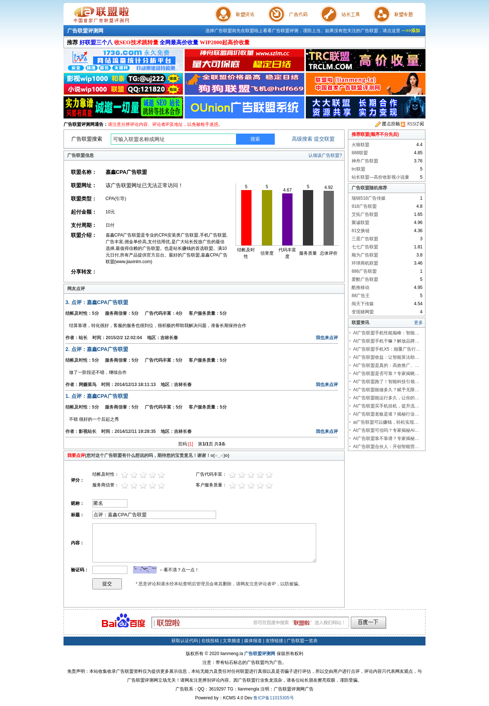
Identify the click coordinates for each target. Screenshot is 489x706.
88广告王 (361, 295)
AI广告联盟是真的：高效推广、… (386, 365)
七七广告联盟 (365, 246)
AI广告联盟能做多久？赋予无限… (386, 389)
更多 (418, 322)
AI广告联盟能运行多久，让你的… (386, 397)
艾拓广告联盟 (365, 214)
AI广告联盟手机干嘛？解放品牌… (386, 341)
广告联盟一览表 (302, 640)
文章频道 (231, 640)
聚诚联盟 (360, 222)
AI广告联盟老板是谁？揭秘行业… (386, 414)
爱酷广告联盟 (365, 279)
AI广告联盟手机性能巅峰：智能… (386, 332)
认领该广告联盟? (325, 155)
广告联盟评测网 (85, 31)
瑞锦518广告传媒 (369, 198)
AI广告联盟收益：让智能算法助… (386, 357)
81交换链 (361, 230)
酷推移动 (360, 287)
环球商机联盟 (365, 263)
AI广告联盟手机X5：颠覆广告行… (386, 349)
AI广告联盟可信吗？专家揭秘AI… (386, 430)
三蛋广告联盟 (365, 238)
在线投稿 (210, 640)
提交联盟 (324, 139)
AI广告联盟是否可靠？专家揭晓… (386, 373)
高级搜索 (302, 139)
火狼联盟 (360, 144)
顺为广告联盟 (365, 255)
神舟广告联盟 (365, 160)
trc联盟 (358, 169)
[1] (190, 444)
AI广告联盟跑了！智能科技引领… (386, 381)
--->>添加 (410, 30)
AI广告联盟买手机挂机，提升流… (386, 406)
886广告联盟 (364, 271)
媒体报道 (253, 640)
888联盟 (360, 152)
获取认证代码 (184, 640)
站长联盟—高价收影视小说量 (380, 177)
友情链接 (274, 640)
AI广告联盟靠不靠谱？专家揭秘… (386, 438)
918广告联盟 (364, 206)
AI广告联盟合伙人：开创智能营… (386, 446)
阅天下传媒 (363, 303)
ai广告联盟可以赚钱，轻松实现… (385, 422)
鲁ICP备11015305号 (273, 697)
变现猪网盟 (363, 311)
